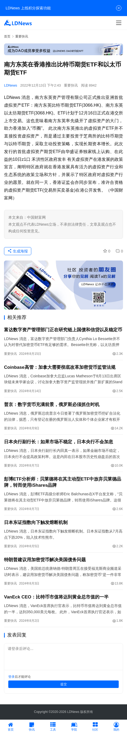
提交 (63, 684)
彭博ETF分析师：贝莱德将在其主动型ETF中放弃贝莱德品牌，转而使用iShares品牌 (62, 482)
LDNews (10, 85)
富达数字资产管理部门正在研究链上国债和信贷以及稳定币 (63, 329)
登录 (11, 677)
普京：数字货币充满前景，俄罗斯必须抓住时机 (51, 404)
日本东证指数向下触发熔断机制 (36, 522)
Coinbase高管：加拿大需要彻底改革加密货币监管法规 (60, 367)
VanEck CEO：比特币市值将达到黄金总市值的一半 (56, 597)
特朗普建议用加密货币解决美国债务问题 (45, 559)
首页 (7, 36)
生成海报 (17, 251)
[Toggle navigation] (118, 23)
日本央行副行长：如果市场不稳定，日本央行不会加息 (58, 441)
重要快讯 (71, 85)
